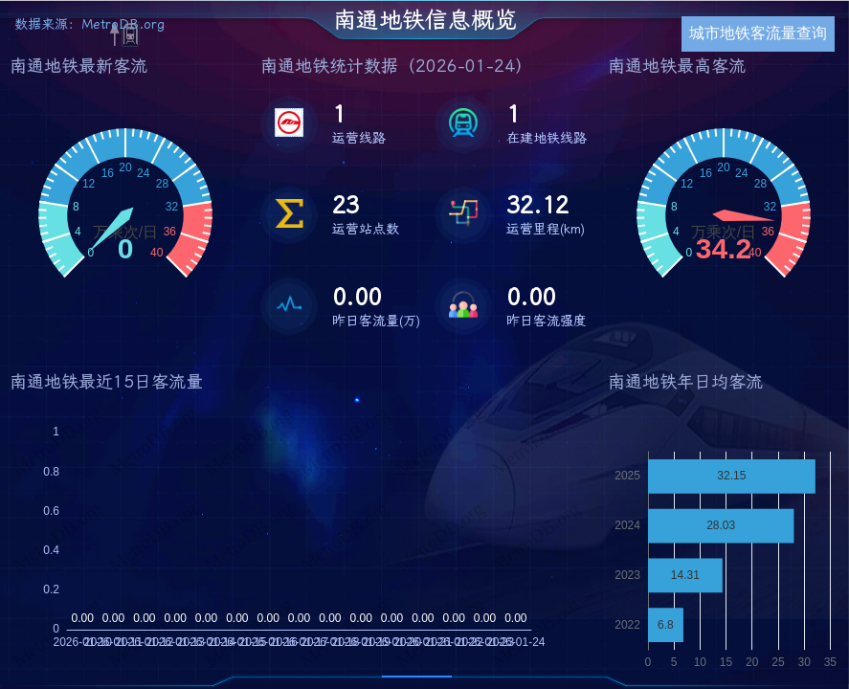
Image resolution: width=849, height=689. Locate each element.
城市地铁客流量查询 (758, 33)
